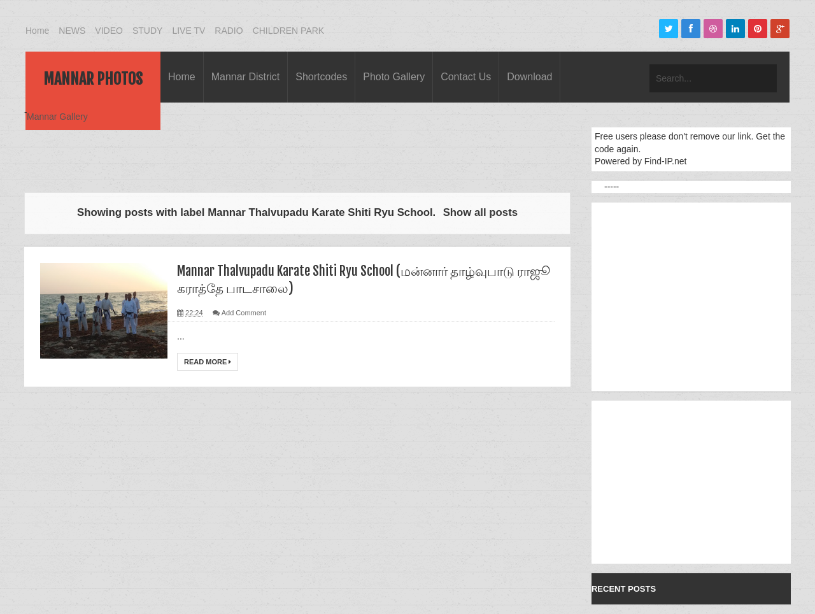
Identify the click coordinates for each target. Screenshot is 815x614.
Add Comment (244, 313)
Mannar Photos (93, 79)
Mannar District (245, 76)
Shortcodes (321, 76)
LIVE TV (188, 30)
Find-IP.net (665, 161)
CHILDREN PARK (289, 30)
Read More (207, 362)
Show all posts (480, 212)
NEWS (72, 30)
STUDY (147, 30)
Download (529, 76)
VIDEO (109, 30)
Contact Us (466, 76)
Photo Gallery (394, 76)
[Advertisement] (256, 147)
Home (37, 30)
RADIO (229, 30)
